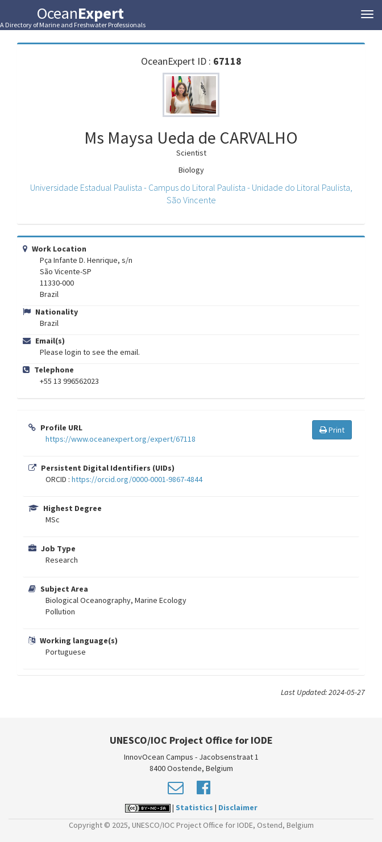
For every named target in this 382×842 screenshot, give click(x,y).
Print (331, 430)
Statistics (194, 807)
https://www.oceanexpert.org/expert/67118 (120, 439)
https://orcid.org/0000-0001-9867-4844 (137, 479)
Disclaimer (238, 807)
